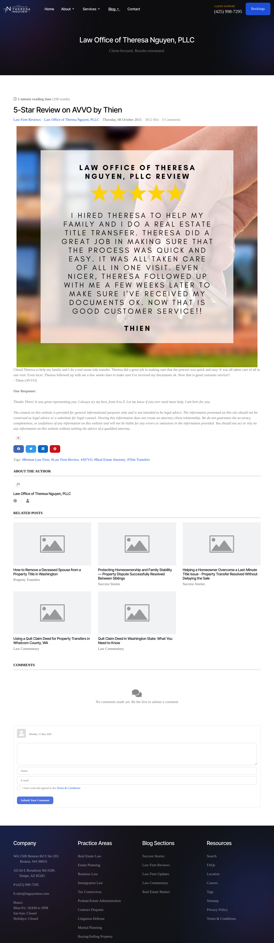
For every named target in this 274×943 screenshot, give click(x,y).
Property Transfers (26, 580)
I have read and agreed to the (51, 788)
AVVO (87, 460)
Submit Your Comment (35, 800)
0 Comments (171, 120)
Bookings (258, 9)
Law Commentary (26, 649)
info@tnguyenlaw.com (33, 894)
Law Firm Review (66, 460)
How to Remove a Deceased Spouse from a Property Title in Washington (47, 571)
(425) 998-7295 (228, 11)
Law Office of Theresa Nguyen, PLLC (71, 120)
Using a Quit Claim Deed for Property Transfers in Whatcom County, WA (51, 640)
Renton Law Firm (36, 460)
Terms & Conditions (68, 788)
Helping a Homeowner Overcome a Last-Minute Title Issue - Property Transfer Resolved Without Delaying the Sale (220, 573)
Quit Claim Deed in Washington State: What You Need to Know (135, 640)
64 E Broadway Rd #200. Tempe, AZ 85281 (37, 873)
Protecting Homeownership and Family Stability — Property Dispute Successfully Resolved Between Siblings (135, 573)
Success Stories (109, 584)
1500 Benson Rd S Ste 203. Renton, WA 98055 (39, 859)
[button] (68, 9)
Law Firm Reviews (27, 120)
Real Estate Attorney (110, 460)
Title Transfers (139, 460)
